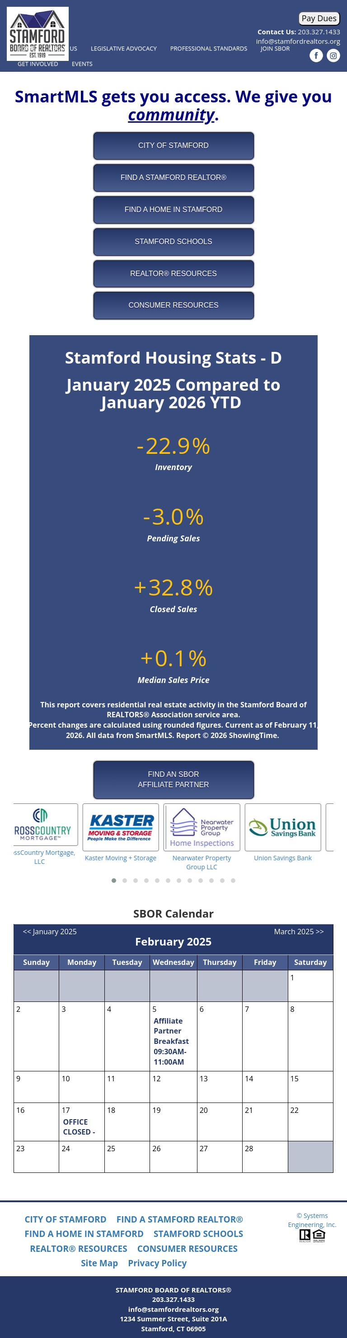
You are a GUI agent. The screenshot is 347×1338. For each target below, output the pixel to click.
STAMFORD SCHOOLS (198, 1234)
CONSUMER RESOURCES (187, 1249)
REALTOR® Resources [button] (173, 273)
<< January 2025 (50, 932)
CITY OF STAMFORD (65, 1219)
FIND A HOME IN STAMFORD (84, 1234)
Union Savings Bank (295, 858)
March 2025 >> (299, 932)
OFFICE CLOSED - (79, 1127)
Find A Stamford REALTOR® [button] (173, 177)
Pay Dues (319, 18)
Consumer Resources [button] (173, 305)
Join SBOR (275, 48)
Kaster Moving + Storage (133, 858)
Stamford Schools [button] (173, 241)
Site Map (99, 1263)
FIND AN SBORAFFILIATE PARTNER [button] (173, 780)
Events (82, 64)
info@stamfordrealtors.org (173, 1309)
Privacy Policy (157, 1263)
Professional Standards (209, 48)
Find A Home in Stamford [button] (174, 209)
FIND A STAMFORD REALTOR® (180, 1219)
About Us (63, 48)
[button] (113, 880)
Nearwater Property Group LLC (214, 862)
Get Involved (38, 64)
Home (26, 48)
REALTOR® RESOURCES (78, 1249)
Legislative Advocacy (124, 48)
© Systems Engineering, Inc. (312, 1220)
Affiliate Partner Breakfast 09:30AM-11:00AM (171, 1041)
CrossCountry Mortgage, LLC (52, 857)
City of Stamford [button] (173, 145)
